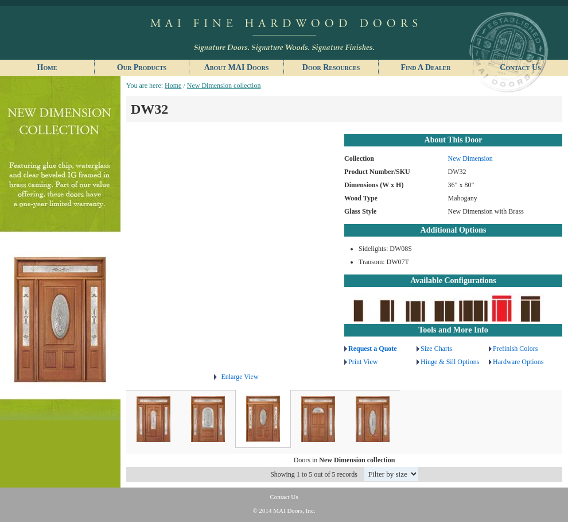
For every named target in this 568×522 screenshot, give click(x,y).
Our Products (141, 67)
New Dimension (470, 158)
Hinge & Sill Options (450, 362)
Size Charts (436, 349)
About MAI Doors (236, 67)
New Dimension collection (224, 86)
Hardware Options (518, 362)
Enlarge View (239, 377)
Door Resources (331, 67)
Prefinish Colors (515, 349)
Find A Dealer (425, 67)
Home (47, 67)
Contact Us (520, 67)
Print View (363, 362)
